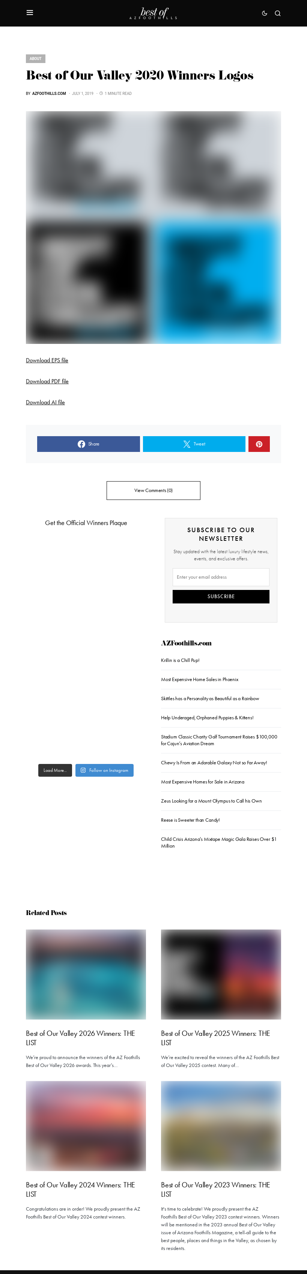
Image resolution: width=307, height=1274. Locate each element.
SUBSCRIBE (221, 596)
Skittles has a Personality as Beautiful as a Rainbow (210, 698)
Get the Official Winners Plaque (86, 523)
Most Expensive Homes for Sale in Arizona (202, 782)
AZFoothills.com (186, 644)
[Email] (221, 577)
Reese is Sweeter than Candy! (190, 820)
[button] (30, 13)
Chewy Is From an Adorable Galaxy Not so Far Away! (214, 762)
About (36, 59)
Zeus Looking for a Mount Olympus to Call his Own (211, 801)
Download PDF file (47, 381)
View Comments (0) (153, 490)
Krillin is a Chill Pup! (180, 660)
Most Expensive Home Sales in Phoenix (199, 679)
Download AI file (45, 402)
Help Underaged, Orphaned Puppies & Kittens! (207, 717)
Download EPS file (47, 360)
